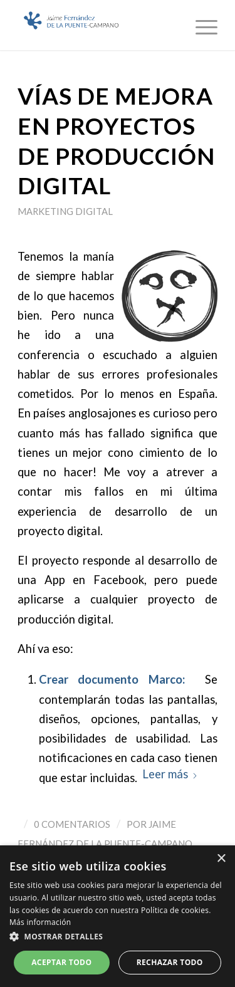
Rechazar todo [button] (170, 962)
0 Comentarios (72, 824)
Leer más (170, 774)
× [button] (221, 859)
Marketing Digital (65, 211)
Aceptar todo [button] (61, 962)
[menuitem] (200, 25)
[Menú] (200, 25)
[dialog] (117, 916)
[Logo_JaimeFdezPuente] (97, 25)
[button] (117, 937)
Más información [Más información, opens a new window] (40, 922)
